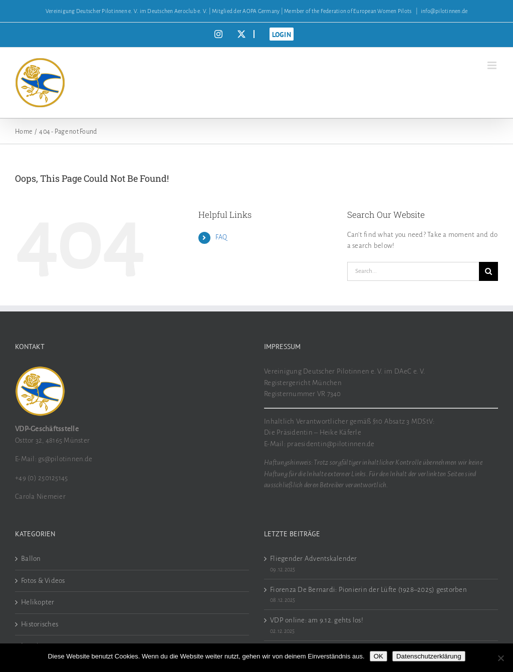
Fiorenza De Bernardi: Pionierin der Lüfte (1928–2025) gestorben (368, 589)
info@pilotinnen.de (444, 11)
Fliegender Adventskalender (313, 558)
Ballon (31, 558)
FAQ (221, 237)
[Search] (488, 271)
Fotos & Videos (43, 580)
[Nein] (500, 658)
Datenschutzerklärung (428, 656)
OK (378, 656)
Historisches (39, 624)
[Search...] (413, 271)
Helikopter (38, 602)
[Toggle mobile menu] (492, 65)
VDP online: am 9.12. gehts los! (316, 620)
